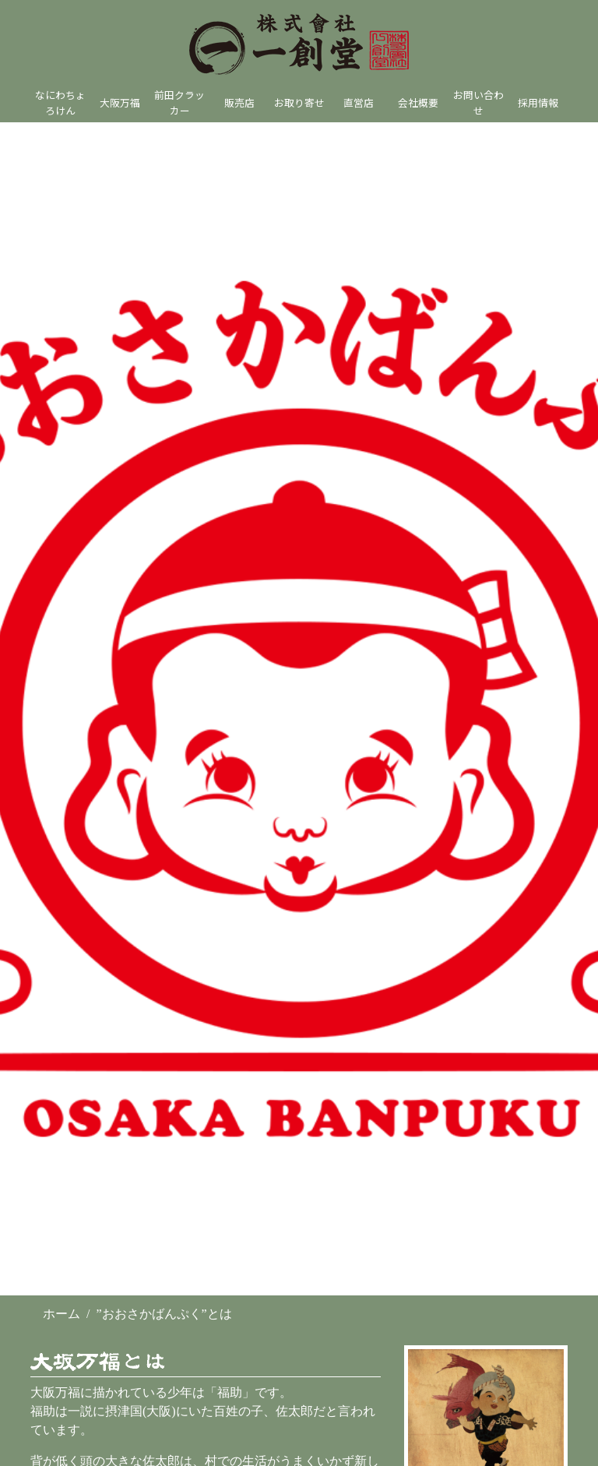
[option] (299, 708)
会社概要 (418, 102)
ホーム (61, 1313)
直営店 (358, 102)
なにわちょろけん (60, 102)
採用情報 (538, 102)
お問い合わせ (478, 102)
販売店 (239, 102)
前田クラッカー (179, 102)
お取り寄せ (299, 102)
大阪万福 (120, 102)
